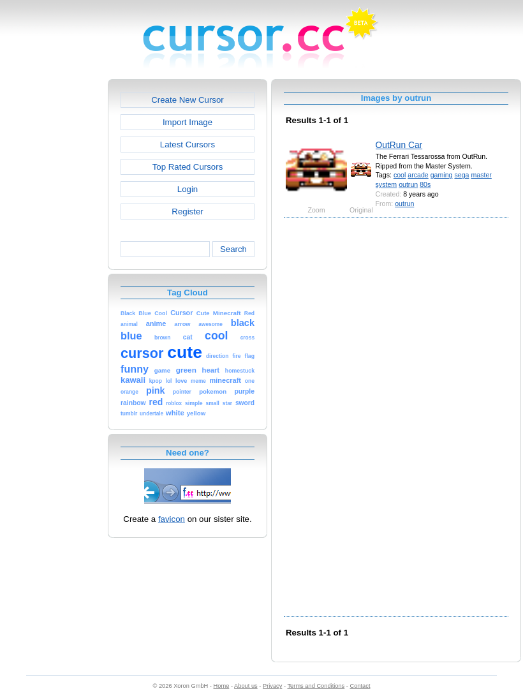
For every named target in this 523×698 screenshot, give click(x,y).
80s (425, 184)
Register (187, 211)
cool (400, 175)
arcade (418, 175)
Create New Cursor (187, 100)
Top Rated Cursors (187, 167)
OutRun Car (399, 145)
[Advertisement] (53, 270)
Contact (360, 686)
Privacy (272, 686)
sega (461, 175)
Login (187, 189)
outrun (408, 184)
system (386, 184)
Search (233, 249)
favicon (171, 519)
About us (246, 686)
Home (222, 686)
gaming (442, 175)
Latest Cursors (187, 144)
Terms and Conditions (315, 686)
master (481, 175)
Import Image (187, 122)
